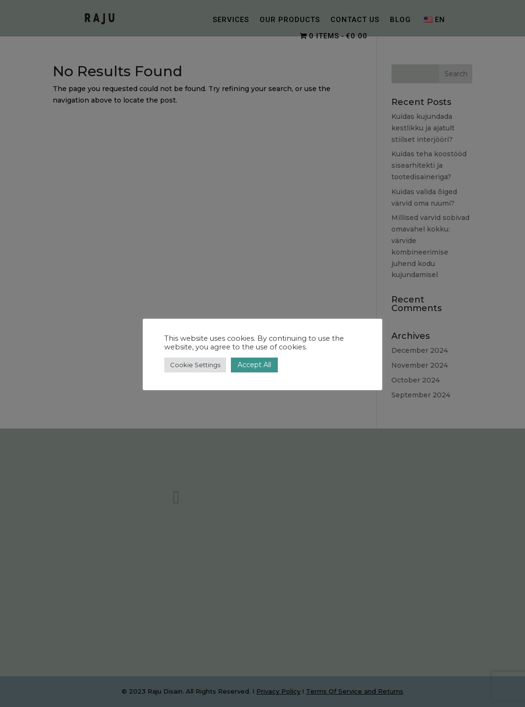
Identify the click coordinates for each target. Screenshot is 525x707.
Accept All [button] (254, 364)
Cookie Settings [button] (195, 365)
